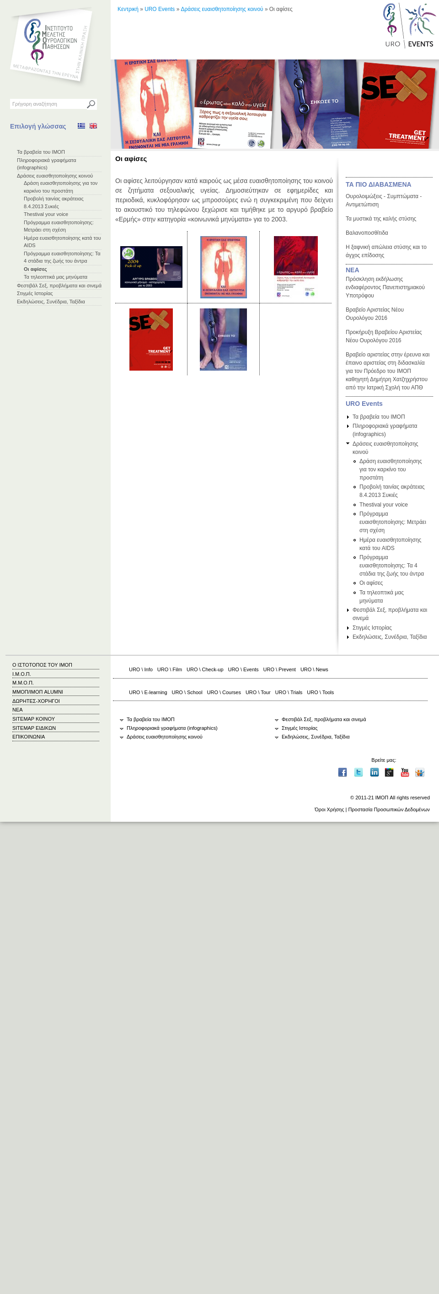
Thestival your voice (46, 214)
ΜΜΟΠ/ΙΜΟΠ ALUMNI (37, 692)
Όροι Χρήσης (329, 809)
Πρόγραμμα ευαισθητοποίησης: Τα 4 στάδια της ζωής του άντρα (391, 565)
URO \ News (314, 669)
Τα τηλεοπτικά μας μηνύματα (55, 277)
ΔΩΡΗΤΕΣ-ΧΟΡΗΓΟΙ (36, 701)
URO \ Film (169, 669)
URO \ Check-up (205, 669)
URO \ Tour (258, 692)
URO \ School (187, 692)
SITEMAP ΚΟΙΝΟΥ (33, 719)
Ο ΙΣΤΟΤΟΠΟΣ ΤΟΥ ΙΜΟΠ (42, 665)
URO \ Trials (289, 692)
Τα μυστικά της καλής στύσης (381, 219)
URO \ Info (141, 669)
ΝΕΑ (352, 270)
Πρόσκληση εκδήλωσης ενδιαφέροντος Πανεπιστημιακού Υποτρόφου (385, 287)
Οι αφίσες (35, 269)
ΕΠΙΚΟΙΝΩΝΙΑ (28, 736)
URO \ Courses (224, 692)
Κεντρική (128, 9)
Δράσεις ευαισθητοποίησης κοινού (55, 175)
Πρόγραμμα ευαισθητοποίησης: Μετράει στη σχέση (392, 522)
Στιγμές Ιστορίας (35, 293)
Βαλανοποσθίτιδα (367, 233)
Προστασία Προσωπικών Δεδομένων (389, 809)
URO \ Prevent (279, 669)
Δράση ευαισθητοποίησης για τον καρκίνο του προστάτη (390, 469)
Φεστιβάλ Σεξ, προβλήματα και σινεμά (59, 285)
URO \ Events (243, 669)
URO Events (160, 9)
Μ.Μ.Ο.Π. (23, 682)
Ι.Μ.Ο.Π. (21, 674)
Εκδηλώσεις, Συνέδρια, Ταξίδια (51, 301)
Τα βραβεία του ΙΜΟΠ (41, 152)
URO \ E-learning (148, 692)
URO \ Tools (320, 692)
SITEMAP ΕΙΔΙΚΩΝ (34, 728)
